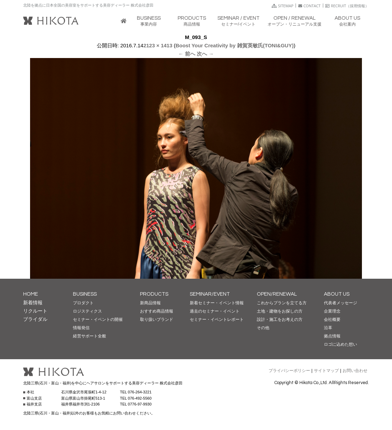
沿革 (328, 327)
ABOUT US (336, 294)
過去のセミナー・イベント (215, 311)
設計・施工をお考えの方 (279, 319)
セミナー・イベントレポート (217, 319)
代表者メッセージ (340, 302)
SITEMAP (282, 5)
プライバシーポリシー (289, 370)
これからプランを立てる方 (282, 302)
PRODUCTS (154, 294)
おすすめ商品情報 (156, 311)
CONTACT (309, 5)
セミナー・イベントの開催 (98, 319)
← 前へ (186, 54)
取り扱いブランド (156, 319)
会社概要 (332, 319)
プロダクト (83, 302)
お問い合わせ (355, 370)
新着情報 (33, 302)
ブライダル (35, 319)
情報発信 (81, 327)
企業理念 (332, 311)
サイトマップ (326, 370)
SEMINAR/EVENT (210, 294)
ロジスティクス (87, 311)
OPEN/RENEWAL (277, 294)
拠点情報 (332, 336)
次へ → (205, 54)
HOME (30, 294)
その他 (263, 327)
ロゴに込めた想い (340, 344)
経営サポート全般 (89, 336)
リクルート (35, 311)
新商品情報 (150, 302)
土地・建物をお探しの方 (279, 311)
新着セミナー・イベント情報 (217, 302)
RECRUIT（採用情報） (347, 5)
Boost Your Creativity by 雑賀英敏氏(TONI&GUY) (235, 45)
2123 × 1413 (157, 45)
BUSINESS (85, 294)
